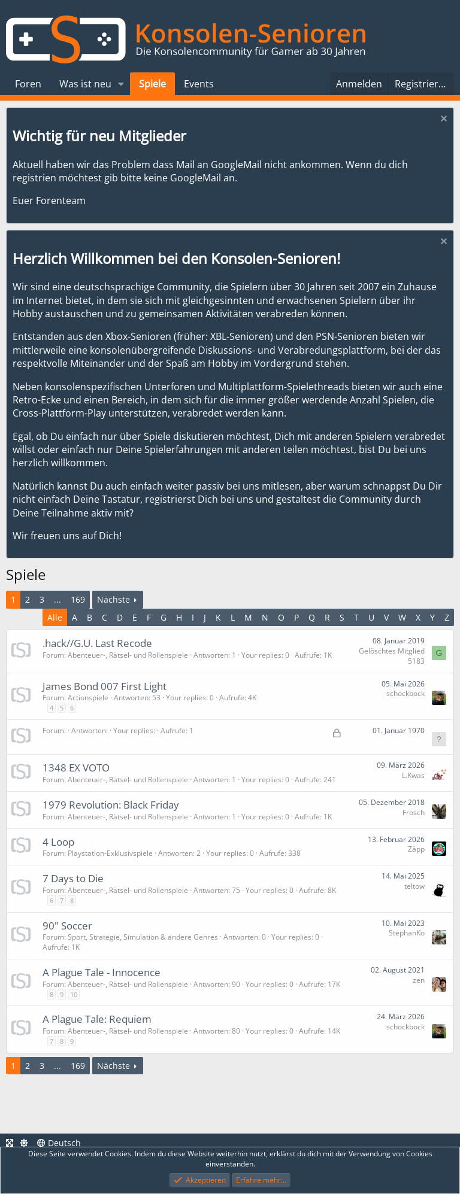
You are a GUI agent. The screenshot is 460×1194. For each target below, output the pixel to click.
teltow (414, 886)
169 (78, 599)
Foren (28, 83)
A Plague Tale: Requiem (97, 1019)
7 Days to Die (73, 878)
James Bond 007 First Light (105, 686)
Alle (54, 617)
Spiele (152, 83)
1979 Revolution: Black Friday (111, 805)
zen (419, 980)
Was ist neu (85, 83)
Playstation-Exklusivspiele (110, 853)
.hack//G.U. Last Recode (97, 643)
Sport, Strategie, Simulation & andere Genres (143, 937)
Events (199, 83)
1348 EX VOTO (76, 767)
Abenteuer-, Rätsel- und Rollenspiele (128, 655)
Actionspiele (88, 697)
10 (73, 994)
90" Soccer (67, 925)
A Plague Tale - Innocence (102, 972)
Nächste (113, 599)
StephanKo (407, 933)
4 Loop (58, 842)
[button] (121, 83)
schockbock (405, 693)
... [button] (57, 599)
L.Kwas (413, 775)
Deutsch (59, 1143)
